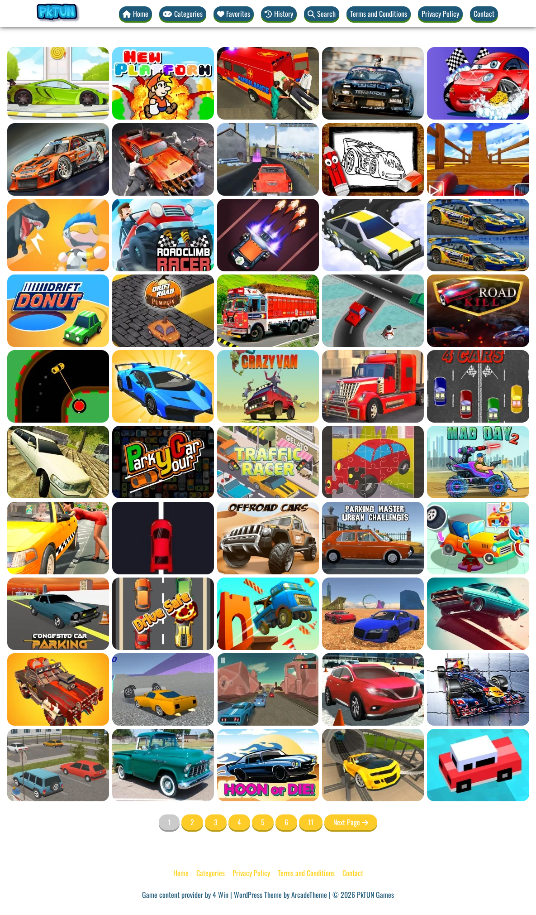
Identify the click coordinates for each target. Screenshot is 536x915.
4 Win (220, 895)
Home (181, 873)
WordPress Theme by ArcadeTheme (280, 895)
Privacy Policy (440, 13)
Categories (210, 873)
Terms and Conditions (378, 13)
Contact (484, 13)
